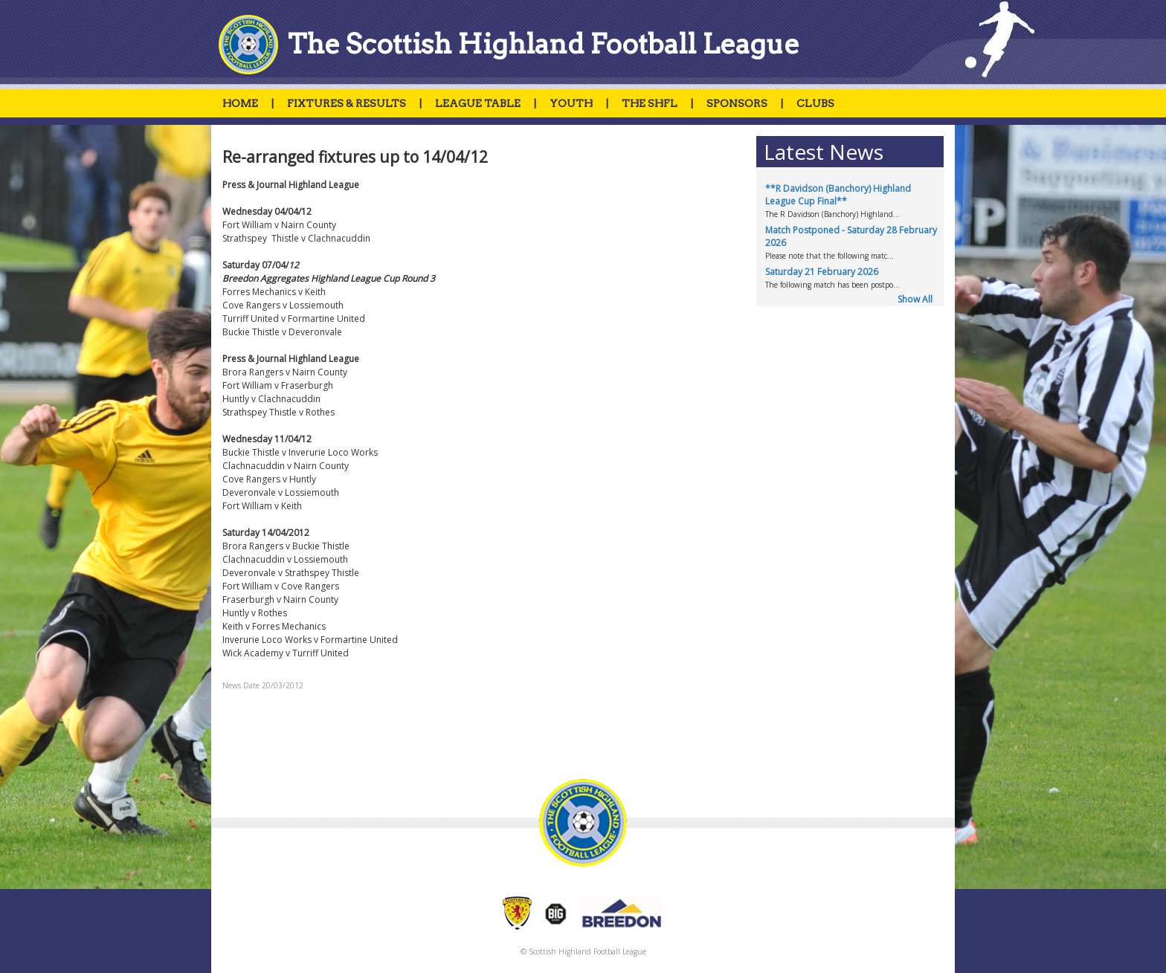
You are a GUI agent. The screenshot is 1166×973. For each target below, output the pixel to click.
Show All (915, 299)
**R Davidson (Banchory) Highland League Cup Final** (838, 194)
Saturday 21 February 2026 (821, 271)
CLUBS (815, 103)
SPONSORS (736, 103)
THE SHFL (649, 103)
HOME (240, 103)
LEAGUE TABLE (478, 103)
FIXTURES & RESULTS (346, 103)
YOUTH (571, 103)
